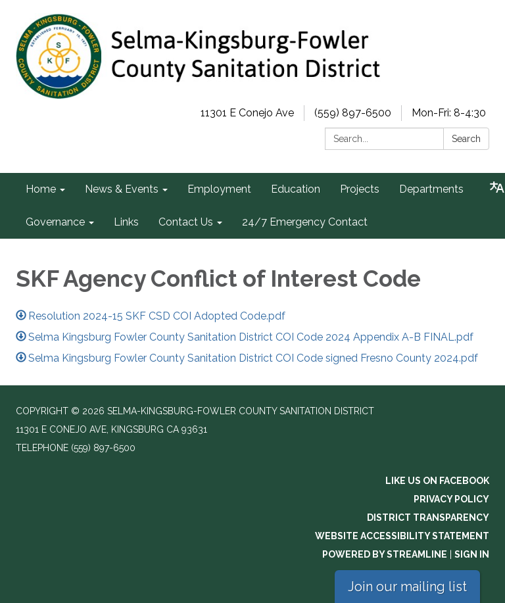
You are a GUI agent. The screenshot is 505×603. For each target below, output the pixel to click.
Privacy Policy (451, 499)
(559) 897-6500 (352, 113)
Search (466, 138)
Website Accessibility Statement (402, 536)
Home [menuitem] (41, 189)
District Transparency (428, 517)
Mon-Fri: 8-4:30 (449, 113)
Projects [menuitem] (359, 189)
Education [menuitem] (295, 189)
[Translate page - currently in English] (497, 187)
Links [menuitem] (126, 222)
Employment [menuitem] (219, 189)
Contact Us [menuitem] (185, 222)
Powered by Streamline (384, 554)
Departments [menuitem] (431, 189)
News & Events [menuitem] (121, 189)
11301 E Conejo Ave (247, 113)
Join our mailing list (407, 586)
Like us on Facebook (437, 480)
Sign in (471, 554)
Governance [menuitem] (55, 222)
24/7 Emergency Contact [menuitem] (305, 222)
